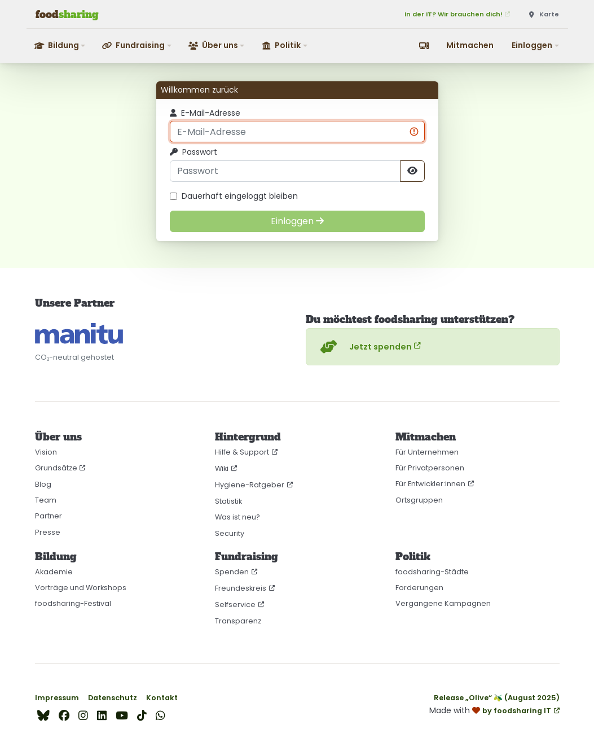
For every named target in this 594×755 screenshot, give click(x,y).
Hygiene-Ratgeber (249, 485)
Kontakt (162, 697)
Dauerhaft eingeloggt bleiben (234, 196)
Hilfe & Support (242, 452)
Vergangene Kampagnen (443, 603)
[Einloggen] (297, 221)
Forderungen (419, 587)
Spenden (232, 572)
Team (45, 500)
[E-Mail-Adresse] (297, 131)
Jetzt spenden (365, 346)
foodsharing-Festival (73, 603)
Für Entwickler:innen (430, 483)
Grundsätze (56, 468)
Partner (48, 516)
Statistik (228, 501)
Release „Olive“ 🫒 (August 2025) (497, 697)
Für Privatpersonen (429, 468)
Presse (47, 532)
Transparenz (238, 621)
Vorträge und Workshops (80, 587)
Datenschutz (112, 697)
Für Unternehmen (427, 452)
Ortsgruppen (419, 500)
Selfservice (235, 604)
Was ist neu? (237, 517)
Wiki (221, 468)
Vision (46, 452)
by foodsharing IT (516, 710)
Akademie (54, 572)
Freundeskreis (240, 588)
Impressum (57, 697)
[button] (61, 45)
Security (229, 533)
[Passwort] (285, 171)
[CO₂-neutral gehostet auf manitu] (79, 333)
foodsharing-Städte (432, 572)
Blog (43, 484)
